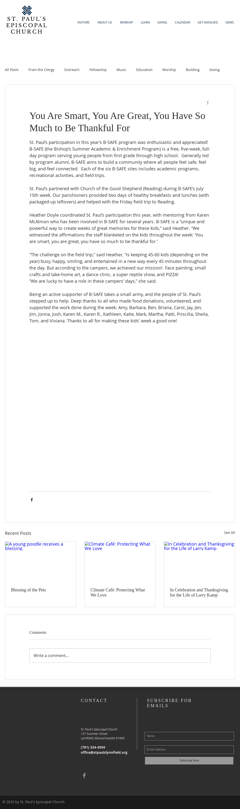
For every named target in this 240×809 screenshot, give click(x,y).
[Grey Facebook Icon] (84, 775)
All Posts (12, 69)
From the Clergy (41, 69)
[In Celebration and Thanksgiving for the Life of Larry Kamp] (199, 561)
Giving (214, 69)
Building (193, 69)
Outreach (72, 69)
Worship (169, 69)
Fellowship (98, 69)
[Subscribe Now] (189, 760)
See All (229, 532)
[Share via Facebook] (31, 499)
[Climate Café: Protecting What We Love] (120, 561)
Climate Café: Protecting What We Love (118, 592)
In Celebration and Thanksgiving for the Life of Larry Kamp (199, 592)
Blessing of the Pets (28, 589)
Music (121, 69)
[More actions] (208, 102)
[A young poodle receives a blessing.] (40, 561)
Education (144, 69)
